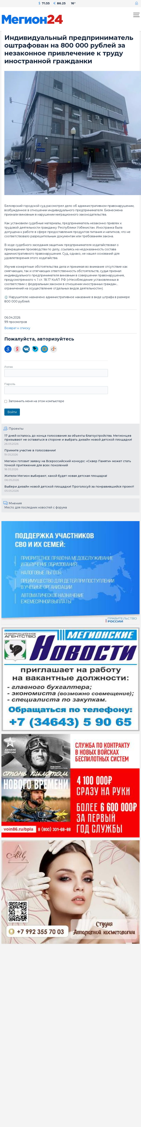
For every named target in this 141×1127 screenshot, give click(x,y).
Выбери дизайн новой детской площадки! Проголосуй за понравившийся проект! (69, 486)
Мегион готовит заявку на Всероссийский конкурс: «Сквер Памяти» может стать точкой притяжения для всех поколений (67, 463)
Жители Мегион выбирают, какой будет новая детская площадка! (55, 476)
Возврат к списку (17, 328)
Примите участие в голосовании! (30, 450)
